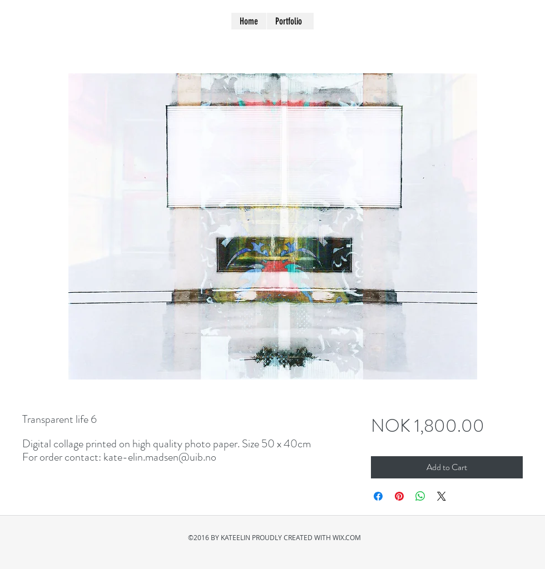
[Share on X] (441, 496)
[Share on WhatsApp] (420, 496)
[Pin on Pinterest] (399, 496)
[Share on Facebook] (378, 496)
